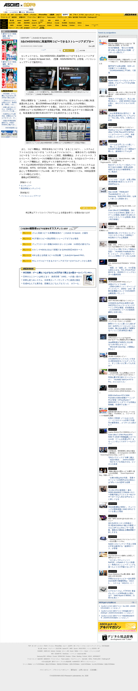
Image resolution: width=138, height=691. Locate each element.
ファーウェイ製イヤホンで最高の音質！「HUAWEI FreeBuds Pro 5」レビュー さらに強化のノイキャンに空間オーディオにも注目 (122, 252)
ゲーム (98, 15)
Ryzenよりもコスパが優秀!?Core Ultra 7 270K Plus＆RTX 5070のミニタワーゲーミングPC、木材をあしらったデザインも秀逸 (121, 133)
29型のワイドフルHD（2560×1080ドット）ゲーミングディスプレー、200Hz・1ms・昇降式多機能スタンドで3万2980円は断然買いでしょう (122, 288)
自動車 (52, 15)
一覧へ (133, 602)
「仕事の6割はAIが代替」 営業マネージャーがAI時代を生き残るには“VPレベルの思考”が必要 (121, 480)
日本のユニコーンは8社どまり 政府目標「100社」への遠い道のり (52, 276)
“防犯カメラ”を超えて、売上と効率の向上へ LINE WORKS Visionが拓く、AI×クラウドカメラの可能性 (122, 102)
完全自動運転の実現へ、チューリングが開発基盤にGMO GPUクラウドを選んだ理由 (122, 509)
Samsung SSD (41, 656)
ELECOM (11, 23)
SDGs (70, 17)
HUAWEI (64, 23)
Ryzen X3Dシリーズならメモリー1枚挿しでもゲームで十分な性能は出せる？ (122, 82)
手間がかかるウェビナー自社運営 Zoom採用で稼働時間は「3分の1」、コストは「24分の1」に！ (122, 581)
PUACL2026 (82, 17)
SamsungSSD (40, 23)
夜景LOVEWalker (75, 664)
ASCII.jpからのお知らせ (107, 602)
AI (8, 15)
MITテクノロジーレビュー (88, 661)
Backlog (64, 25)
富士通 (12, 20)
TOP (29, 646)
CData (57, 25)
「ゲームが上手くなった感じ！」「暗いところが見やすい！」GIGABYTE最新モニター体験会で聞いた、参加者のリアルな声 (122, 147)
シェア (43, 50)
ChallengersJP (91, 17)
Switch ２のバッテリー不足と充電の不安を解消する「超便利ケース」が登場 (122, 546)
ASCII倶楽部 (131, 14)
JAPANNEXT (27, 28)
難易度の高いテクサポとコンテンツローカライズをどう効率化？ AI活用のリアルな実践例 (122, 235)
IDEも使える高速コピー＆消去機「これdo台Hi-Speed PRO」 (59, 255)
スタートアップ (89, 15)
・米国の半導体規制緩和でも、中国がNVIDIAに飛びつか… (9, 123)
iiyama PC (65, 648)
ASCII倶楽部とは (11, 128)
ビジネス (18, 15)
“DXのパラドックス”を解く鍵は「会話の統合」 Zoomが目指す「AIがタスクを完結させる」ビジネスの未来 (121, 460)
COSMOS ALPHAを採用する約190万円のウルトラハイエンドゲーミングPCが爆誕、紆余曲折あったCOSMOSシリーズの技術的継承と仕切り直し (121, 307)
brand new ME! (81, 653)
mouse (19, 20)
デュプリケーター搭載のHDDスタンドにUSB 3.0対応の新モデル (61, 244)
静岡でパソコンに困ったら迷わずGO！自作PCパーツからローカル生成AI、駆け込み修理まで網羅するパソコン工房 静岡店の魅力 (122, 327)
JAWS (11, 25)
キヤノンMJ (19, 28)
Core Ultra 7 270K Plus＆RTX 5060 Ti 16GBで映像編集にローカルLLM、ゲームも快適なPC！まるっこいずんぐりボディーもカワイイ (122, 439)
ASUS (57, 20)
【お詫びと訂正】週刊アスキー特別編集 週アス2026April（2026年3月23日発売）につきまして (117, 612)
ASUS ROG (27, 23)
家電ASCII (22, 17)
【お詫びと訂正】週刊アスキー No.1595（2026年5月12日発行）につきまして (118, 607)
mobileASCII (76, 661)
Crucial (57, 23)
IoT (12, 15)
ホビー (58, 15)
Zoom (87, 25)
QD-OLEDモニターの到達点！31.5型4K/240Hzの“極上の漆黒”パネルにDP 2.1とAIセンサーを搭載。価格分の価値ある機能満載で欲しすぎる (122, 527)
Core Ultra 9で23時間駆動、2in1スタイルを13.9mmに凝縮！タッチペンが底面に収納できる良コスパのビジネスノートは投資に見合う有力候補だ (122, 214)
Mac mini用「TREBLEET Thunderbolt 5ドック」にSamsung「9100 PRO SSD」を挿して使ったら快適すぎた (122, 195)
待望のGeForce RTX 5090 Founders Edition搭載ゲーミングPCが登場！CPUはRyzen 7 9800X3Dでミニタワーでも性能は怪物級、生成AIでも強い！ (122, 399)
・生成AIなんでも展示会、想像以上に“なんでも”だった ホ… (9, 116)
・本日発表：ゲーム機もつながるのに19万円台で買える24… (9, 96)
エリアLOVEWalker (39, 664)
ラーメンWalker (27, 664)
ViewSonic (72, 23)
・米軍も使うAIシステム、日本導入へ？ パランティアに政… (9, 109)
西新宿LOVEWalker (62, 664)
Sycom (34, 20)
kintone (26, 25)
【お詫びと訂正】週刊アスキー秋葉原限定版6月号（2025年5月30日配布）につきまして (117, 617)
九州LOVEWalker (86, 664)
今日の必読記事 (46, 661)
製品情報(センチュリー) (30, 188)
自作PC (29, 5)
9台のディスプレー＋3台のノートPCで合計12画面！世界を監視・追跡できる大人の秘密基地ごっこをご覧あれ (122, 168)
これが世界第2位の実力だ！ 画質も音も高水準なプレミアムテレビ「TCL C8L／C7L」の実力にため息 (122, 116)
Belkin (79, 23)
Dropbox (49, 25)
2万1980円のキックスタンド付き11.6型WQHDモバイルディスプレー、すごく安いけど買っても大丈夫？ (122, 362)
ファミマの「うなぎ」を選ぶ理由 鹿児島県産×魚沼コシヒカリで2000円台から (122, 181)
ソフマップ (34, 28)
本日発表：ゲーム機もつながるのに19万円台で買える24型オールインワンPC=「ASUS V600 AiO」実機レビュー (72, 272)
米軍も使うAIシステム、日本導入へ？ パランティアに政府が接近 (51, 280)
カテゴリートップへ (88, 208)
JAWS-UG (47, 651)
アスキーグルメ (31, 17)
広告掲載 (93, 670)
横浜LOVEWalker (51, 664)
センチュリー (26, 186)
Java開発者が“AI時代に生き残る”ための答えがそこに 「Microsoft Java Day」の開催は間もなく (121, 345)
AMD (19, 23)
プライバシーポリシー (61, 670)
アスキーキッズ (5, 17)
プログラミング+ (62, 17)
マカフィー (11, 28)
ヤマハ (80, 25)
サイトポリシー (45, 670)
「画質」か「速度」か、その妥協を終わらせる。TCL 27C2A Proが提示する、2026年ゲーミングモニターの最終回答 (122, 271)
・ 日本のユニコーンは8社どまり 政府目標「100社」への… (9, 102)
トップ (3, 15)
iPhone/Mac (43, 15)
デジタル (33, 15)
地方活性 (75, 17)
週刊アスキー (41, 17)
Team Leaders (65, 659)
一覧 (59, 50)
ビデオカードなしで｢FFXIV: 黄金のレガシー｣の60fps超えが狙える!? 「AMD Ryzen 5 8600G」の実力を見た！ (121, 594)
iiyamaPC (26, 20)
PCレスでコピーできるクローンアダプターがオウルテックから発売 (62, 261)
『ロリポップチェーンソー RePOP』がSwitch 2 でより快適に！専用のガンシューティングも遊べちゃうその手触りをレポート (122, 563)
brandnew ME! (42, 28)
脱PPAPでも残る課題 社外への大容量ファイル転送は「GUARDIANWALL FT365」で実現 (122, 69)
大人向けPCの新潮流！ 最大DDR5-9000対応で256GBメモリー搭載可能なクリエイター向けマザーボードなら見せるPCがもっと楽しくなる (122, 494)
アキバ (75, 15)
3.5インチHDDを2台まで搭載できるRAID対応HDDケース (57, 250)
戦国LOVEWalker (110, 664)
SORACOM (61, 656)
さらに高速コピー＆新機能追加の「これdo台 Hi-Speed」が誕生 (60, 233)
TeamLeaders (51, 17)
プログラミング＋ (76, 659)
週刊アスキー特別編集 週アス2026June (9, 36)
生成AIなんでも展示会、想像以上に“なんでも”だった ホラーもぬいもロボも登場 (59, 283)
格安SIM (14, 17)
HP (64, 20)
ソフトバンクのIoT (95, 25)
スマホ (81, 15)
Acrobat (19, 25)
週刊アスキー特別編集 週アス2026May (9, 64)
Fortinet (72, 25)
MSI (49, 20)
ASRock (49, 23)
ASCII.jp (11, 5)
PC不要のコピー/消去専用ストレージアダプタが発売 (55, 238)
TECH (26, 15)
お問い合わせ (83, 670)
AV (71, 15)
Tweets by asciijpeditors (107, 33)
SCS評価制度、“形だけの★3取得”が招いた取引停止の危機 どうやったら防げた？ (121, 50)
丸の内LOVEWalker (97, 664)
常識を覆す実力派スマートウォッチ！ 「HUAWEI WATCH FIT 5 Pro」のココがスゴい (122, 379)
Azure (34, 25)
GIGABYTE (34, 23)
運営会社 (74, 670)
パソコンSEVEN (42, 20)
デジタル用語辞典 (66, 661)
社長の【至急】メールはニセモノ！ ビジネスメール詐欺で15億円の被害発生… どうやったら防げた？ (122, 421)
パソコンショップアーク (31, 196)
